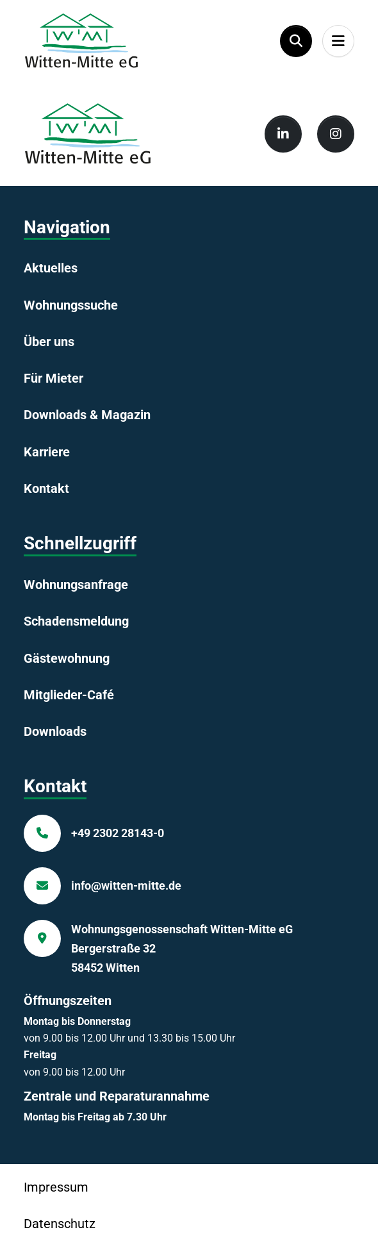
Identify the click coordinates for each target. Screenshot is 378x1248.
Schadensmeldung (76, 621)
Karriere (47, 452)
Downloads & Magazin (87, 414)
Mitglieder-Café (69, 695)
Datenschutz (59, 1223)
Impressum (56, 1187)
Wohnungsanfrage (76, 584)
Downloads (55, 731)
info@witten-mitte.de (126, 885)
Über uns (49, 341)
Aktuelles (51, 268)
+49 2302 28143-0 (117, 833)
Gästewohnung (67, 658)
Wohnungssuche (71, 305)
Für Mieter (53, 378)
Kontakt (46, 488)
